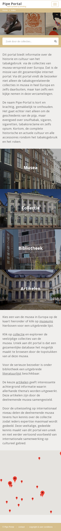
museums (46, 321)
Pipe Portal (14, 4)
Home (5, 10)
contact (21, 527)
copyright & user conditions (41, 527)
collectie (19, 334)
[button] (15, 479)
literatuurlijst (11, 373)
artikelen (22, 382)
